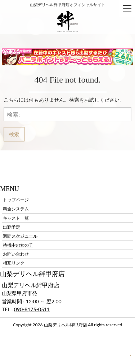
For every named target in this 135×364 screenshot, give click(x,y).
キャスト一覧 (16, 217)
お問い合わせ (16, 254)
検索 (14, 134)
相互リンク (13, 263)
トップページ (16, 199)
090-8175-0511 (32, 309)
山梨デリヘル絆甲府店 (65, 324)
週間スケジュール (20, 235)
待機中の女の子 (18, 245)
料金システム (16, 208)
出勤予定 (11, 226)
